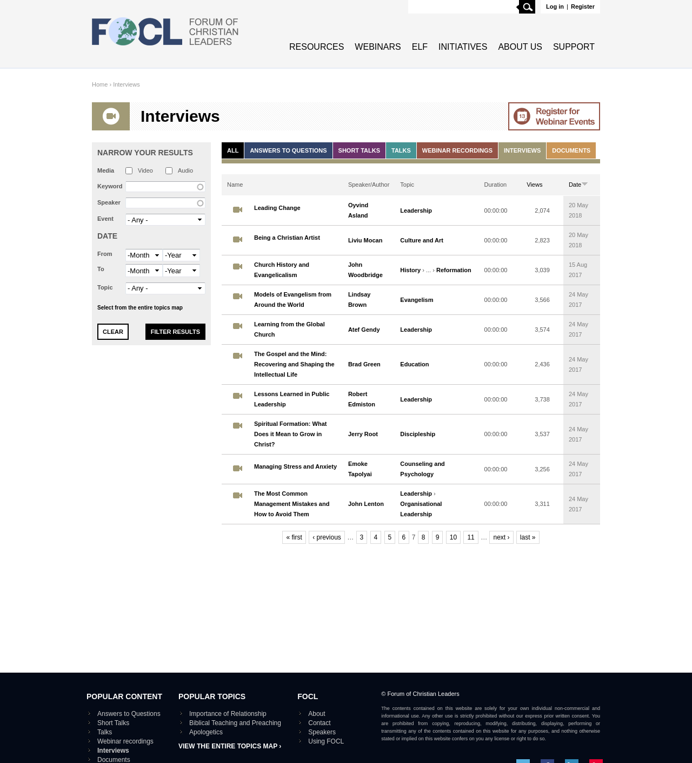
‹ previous (326, 537)
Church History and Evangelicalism (281, 269)
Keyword (109, 186)
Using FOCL (326, 741)
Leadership (416, 210)
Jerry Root (363, 434)
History (410, 270)
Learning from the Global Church (289, 329)
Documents (571, 150)
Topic (105, 287)
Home (100, 84)
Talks (401, 150)
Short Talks (359, 150)
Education (414, 364)
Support (574, 46)
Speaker (109, 202)
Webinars (378, 46)
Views (534, 184)
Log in (555, 6)
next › (501, 537)
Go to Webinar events (554, 116)
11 (470, 537)
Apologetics (206, 732)
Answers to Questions (288, 150)
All (232, 150)
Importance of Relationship (228, 714)
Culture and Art (421, 240)
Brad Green (364, 364)
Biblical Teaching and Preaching (235, 723)
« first (294, 537)
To (100, 269)
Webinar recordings (457, 150)
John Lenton (366, 504)
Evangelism (416, 300)
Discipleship (417, 434)
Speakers (322, 732)
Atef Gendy (364, 329)
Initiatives (462, 46)
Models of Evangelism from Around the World (292, 299)
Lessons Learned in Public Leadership (291, 399)
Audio (185, 170)
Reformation (453, 270)
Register (583, 6)
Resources (316, 46)
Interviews (126, 84)
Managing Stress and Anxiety (295, 466)
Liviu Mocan (365, 240)
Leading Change (277, 208)
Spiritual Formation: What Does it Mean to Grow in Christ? (290, 434)
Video (145, 170)
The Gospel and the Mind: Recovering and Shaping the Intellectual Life (294, 364)
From (104, 254)
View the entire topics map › (229, 746)
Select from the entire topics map (140, 308)
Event (105, 218)
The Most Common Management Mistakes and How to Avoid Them (291, 503)
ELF (420, 46)
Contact (319, 723)
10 (453, 537)
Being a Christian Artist (287, 237)
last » (528, 537)
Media (105, 170)
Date (107, 236)
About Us (520, 46)
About (316, 714)
